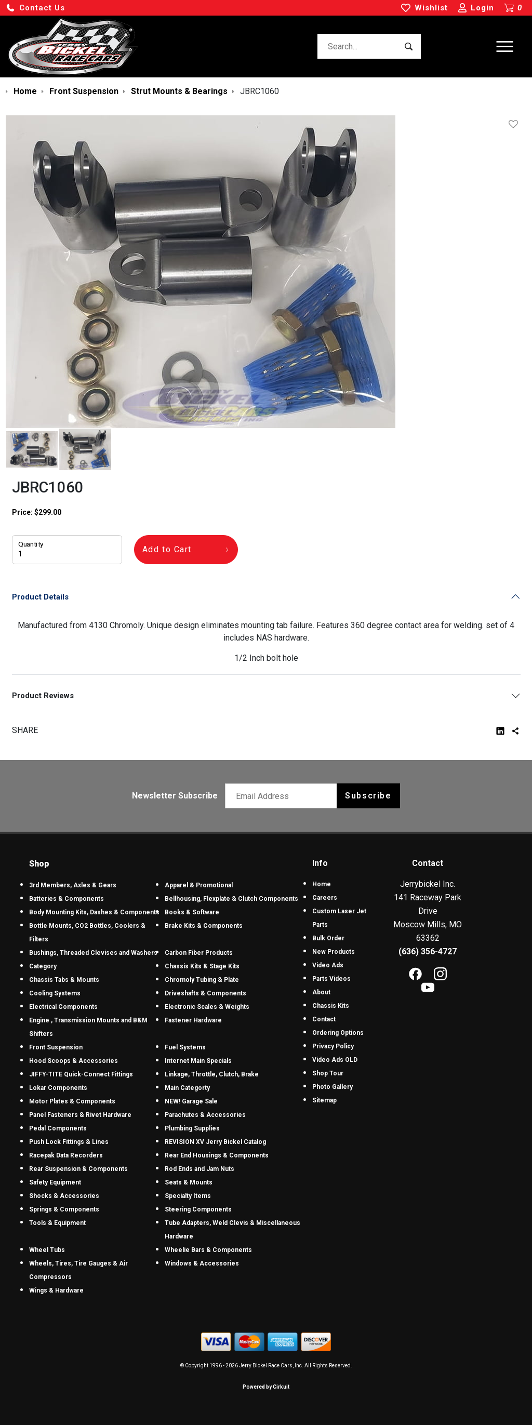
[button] (35, 8)
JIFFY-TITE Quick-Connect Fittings (81, 1074)
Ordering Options (338, 1032)
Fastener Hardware (193, 1020)
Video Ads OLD (334, 1059)
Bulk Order (328, 938)
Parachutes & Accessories (205, 1114)
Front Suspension (56, 1047)
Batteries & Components (66, 898)
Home (321, 884)
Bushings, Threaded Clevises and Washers (93, 952)
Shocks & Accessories (64, 1196)
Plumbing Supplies (192, 1128)
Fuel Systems (185, 1047)
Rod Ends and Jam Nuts (199, 1169)
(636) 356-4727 (427, 951)
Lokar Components (58, 1087)
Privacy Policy (333, 1046)
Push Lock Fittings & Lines (69, 1142)
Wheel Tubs (47, 1250)
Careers (324, 897)
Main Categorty (187, 1087)
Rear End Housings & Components (217, 1155)
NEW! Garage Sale (191, 1101)
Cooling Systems (55, 993)
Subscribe (368, 796)
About (321, 992)
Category (43, 966)
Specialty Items (188, 1196)
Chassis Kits (330, 1005)
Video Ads (327, 965)
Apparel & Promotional (199, 885)
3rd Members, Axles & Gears (72, 885)
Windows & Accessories (202, 1263)
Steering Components (198, 1209)
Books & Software (192, 912)
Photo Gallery (332, 1086)
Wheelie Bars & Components (208, 1250)
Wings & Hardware (56, 1290)
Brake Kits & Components (204, 925)
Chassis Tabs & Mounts (64, 979)
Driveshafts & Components (205, 993)
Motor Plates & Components (72, 1101)
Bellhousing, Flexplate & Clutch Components (231, 898)
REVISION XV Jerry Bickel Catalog (215, 1142)
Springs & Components (64, 1209)
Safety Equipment (55, 1182)
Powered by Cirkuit (266, 1387)
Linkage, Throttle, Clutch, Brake (212, 1074)
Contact (324, 1019)
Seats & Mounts (188, 1182)
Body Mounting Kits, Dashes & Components (94, 912)
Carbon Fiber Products (199, 952)
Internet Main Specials (198, 1060)
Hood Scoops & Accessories (73, 1060)
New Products (333, 951)
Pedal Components (58, 1128)
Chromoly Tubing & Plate (202, 979)
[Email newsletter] (283, 795)
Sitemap (324, 1100)
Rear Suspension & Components (78, 1169)
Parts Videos (331, 978)
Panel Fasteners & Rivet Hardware (80, 1114)
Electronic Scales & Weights (207, 1006)
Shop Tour (327, 1073)
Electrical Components (63, 1006)
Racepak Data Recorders (66, 1155)
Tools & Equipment (57, 1223)
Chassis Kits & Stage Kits (202, 966)
